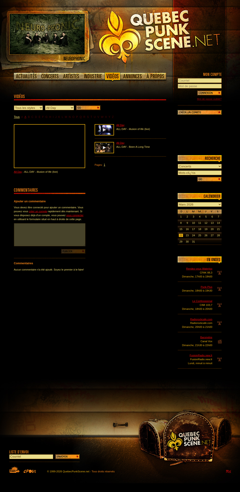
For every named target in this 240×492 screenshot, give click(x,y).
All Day (18, 171)
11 (199, 222)
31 (193, 241)
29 (181, 241)
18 (199, 229)
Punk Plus (206, 287)
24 (193, 235)
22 (181, 235)
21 (218, 229)
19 (205, 229)
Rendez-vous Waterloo (199, 268)
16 (187, 229)
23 (187, 235)
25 (199, 235)
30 (187, 241)
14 (218, 222)
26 (205, 235)
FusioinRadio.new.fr (201, 355)
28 (218, 235)
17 (193, 229)
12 (205, 222)
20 (212, 229)
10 (193, 222)
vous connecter (75, 215)
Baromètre (206, 337)
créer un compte (38, 211)
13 (212, 222)
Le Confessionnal (202, 301)
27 (212, 235)
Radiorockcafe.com (201, 319)
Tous (17, 117)
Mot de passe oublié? (209, 99)
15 (181, 229)
